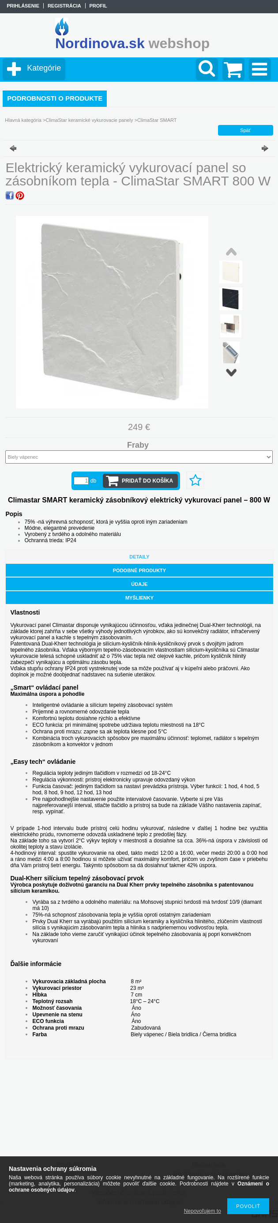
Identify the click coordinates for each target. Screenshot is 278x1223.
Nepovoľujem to (202, 1211)
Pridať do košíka (147, 481)
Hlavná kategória (23, 120)
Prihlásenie (23, 5)
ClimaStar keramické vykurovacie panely (89, 120)
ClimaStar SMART (157, 120)
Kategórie (44, 68)
